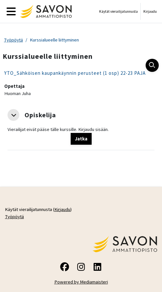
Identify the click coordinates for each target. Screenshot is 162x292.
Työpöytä (13, 40)
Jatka (81, 139)
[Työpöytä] (44, 11)
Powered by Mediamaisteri (81, 282)
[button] (13, 115)
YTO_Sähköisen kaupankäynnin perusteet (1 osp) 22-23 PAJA (75, 73)
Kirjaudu (150, 11)
